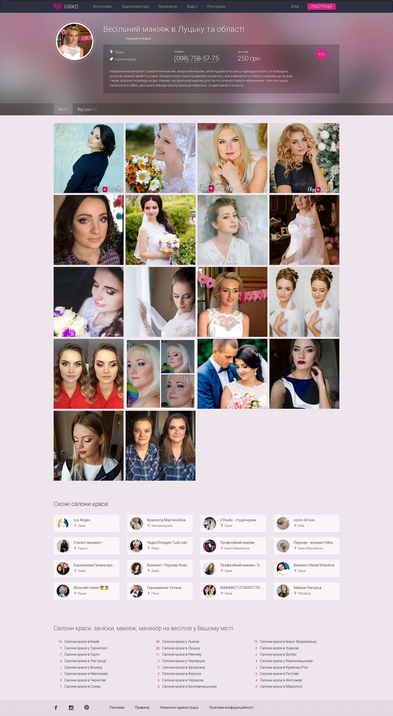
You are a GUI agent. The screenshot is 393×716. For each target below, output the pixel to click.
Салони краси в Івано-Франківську (288, 642)
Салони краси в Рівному (182, 654)
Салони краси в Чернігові (85, 680)
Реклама (117, 707)
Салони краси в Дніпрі (278, 654)
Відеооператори (135, 7)
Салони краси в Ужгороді (85, 661)
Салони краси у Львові (180, 642)
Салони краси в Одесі (82, 654)
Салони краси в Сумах (82, 686)
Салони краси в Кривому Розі (284, 667)
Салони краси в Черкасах (183, 680)
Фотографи (102, 7)
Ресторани (216, 7)
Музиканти (168, 7)
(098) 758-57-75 (196, 58)
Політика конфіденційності (231, 707)
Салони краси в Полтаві (279, 674)
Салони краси (125, 59)
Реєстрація (321, 7)
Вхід (295, 7)
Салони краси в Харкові (279, 648)
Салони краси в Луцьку (181, 648)
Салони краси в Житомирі (281, 680)
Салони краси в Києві (81, 642)
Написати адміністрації (179, 707)
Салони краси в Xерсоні (181, 674)
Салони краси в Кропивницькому (189, 686)
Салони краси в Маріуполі (281, 686)
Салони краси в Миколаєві (86, 674)
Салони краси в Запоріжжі (183, 667)
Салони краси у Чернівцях (183, 661)
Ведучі (192, 7)
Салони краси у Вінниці (83, 667)
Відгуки (92, 109)
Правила (142, 707)
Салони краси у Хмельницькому (286, 661)
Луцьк (119, 52)
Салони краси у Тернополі (85, 648)
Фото (65, 109)
